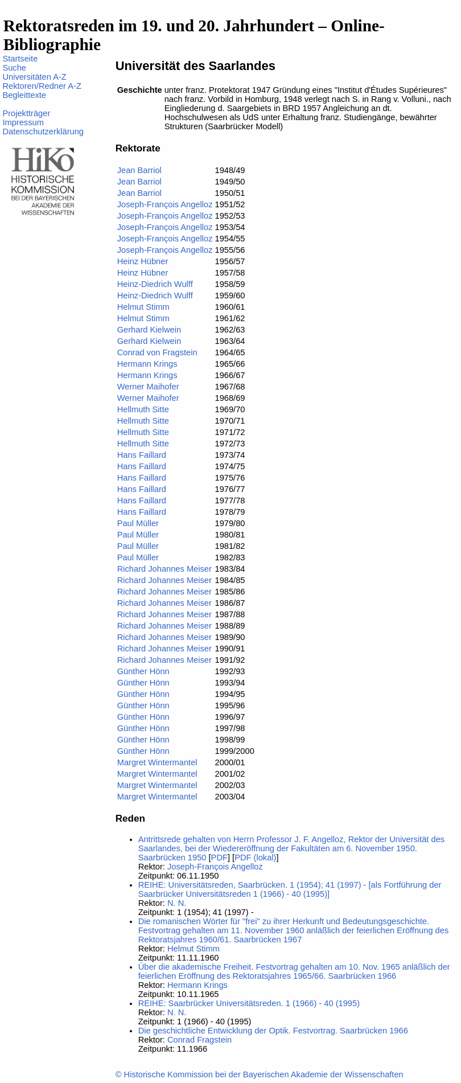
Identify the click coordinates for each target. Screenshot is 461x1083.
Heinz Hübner (142, 261)
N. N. (176, 903)
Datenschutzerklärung (43, 131)
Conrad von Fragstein (157, 352)
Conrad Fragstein (199, 1039)
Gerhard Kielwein (149, 329)
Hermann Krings (147, 363)
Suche (14, 67)
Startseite (20, 58)
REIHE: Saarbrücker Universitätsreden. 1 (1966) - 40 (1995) (249, 1003)
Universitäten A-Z (34, 76)
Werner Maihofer (148, 386)
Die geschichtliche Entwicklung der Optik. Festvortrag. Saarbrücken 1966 (273, 1030)
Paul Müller (138, 523)
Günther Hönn (143, 671)
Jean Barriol (139, 170)
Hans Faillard (141, 455)
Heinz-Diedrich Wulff (155, 284)
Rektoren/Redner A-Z (41, 86)
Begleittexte (24, 95)
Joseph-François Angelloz (165, 204)
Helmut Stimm (143, 306)
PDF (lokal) (255, 857)
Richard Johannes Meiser (164, 568)
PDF (219, 857)
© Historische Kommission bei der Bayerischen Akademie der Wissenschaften (260, 1074)
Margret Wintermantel (157, 762)
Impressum (22, 122)
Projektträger (26, 113)
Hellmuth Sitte (143, 409)
